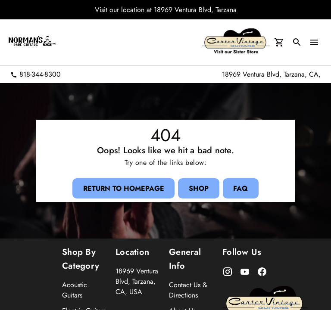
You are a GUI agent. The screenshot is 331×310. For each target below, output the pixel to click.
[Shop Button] (198, 188)
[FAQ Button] (241, 188)
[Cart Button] (279, 43)
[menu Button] (314, 42)
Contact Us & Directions (188, 290)
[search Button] (297, 43)
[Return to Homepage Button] (123, 188)
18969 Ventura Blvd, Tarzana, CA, (271, 74)
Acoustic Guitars (74, 290)
